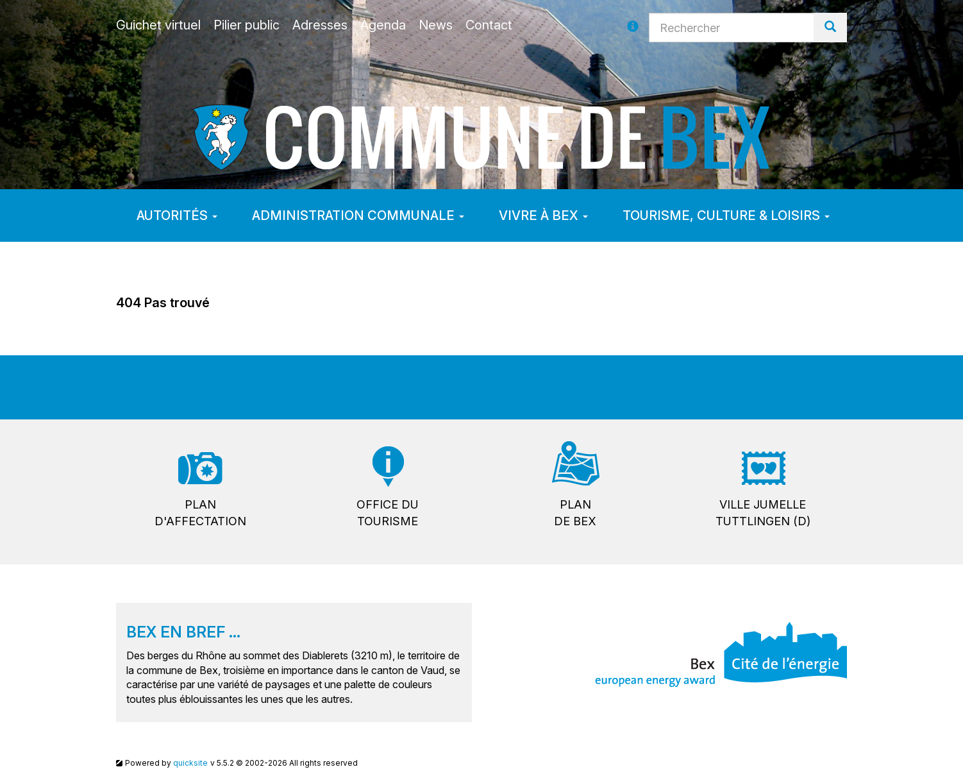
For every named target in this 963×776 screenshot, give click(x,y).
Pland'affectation (200, 513)
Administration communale (358, 215)
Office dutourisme (387, 513)
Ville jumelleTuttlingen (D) (763, 513)
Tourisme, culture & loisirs (726, 215)
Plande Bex (575, 513)
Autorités (177, 215)
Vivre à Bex (543, 215)
